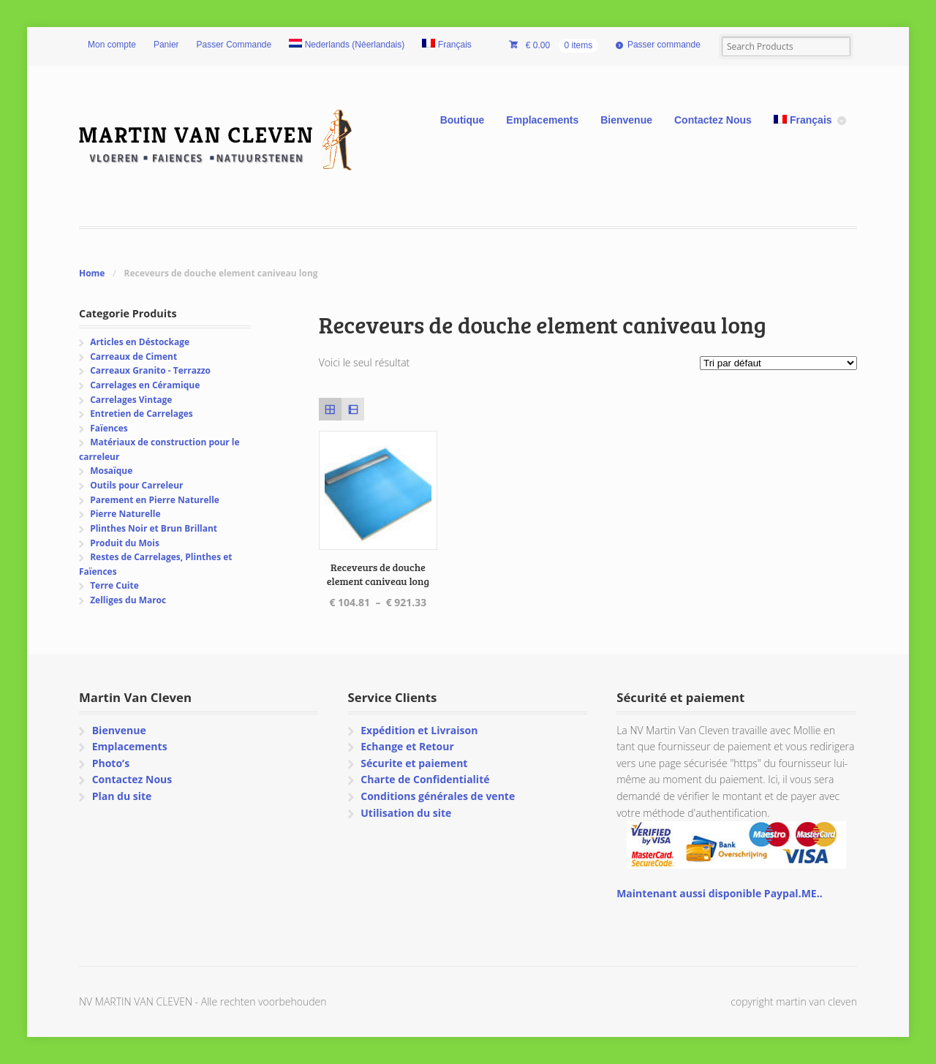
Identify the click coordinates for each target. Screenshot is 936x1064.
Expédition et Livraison (419, 730)
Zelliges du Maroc (128, 600)
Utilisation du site (406, 813)
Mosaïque (111, 470)
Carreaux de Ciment (133, 356)
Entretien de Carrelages (141, 413)
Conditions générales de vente (438, 796)
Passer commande (664, 44)
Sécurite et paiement (414, 763)
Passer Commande (234, 44)
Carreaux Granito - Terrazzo (150, 370)
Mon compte (112, 44)
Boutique (462, 120)
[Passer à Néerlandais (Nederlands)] (346, 45)
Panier (166, 44)
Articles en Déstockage (139, 342)
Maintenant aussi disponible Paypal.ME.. (719, 893)
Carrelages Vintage (131, 399)
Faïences (109, 428)
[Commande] (778, 363)
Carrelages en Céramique (145, 385)
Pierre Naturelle (125, 514)
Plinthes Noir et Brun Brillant (153, 528)
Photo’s (110, 763)
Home (92, 273)
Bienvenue (626, 120)
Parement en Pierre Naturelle (154, 500)
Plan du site (122, 796)
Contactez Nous (713, 120)
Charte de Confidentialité (425, 779)
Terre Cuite (114, 585)
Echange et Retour (407, 746)
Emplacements (542, 120)
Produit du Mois (124, 543)
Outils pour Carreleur (136, 485)
